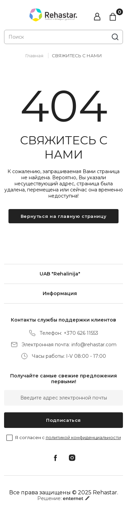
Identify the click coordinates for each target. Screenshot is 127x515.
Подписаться (63, 420)
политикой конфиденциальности (83, 437)
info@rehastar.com (94, 345)
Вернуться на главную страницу (64, 216)
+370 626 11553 (81, 333)
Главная (34, 55)
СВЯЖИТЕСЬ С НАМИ (77, 55)
